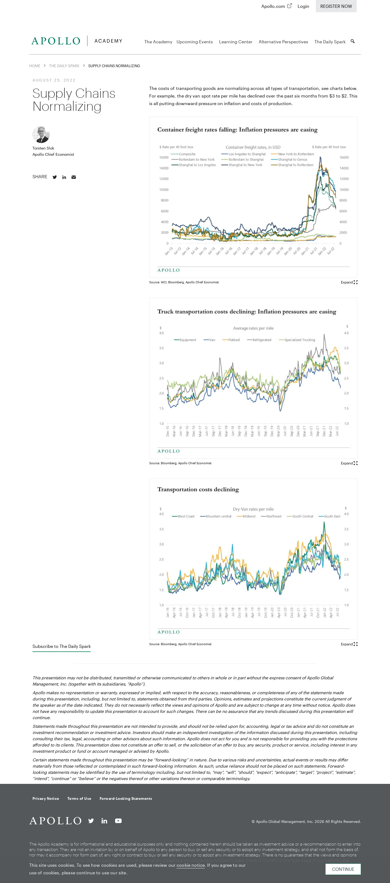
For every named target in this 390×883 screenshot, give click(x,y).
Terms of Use (79, 798)
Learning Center (236, 41)
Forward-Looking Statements (126, 798)
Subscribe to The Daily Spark (61, 646)
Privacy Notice (45, 798)
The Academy (158, 41)
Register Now (336, 6)
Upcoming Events (195, 41)
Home (34, 65)
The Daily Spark (330, 41)
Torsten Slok (43, 148)
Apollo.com (273, 6)
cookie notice (191, 865)
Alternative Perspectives (284, 41)
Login (303, 6)
